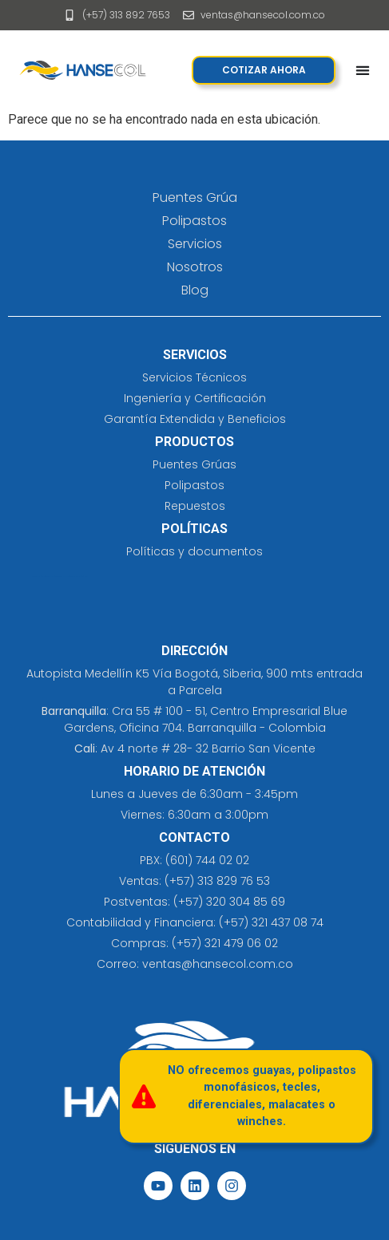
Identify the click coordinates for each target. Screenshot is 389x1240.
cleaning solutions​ (38, 576)
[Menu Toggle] (362, 70)
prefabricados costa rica (51, 576)
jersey (59, 576)
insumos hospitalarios (67, 576)
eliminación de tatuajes (80, 576)
